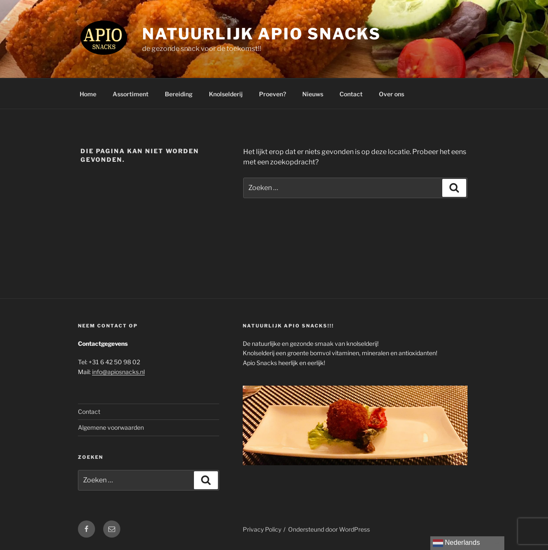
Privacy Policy (262, 529)
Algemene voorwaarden (111, 427)
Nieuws (312, 94)
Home (88, 94)
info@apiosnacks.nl (118, 371)
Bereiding (179, 94)
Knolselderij (226, 94)
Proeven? (272, 94)
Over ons (391, 94)
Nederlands (456, 543)
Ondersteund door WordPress (329, 529)
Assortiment (131, 94)
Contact (351, 94)
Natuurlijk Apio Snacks (261, 33)
